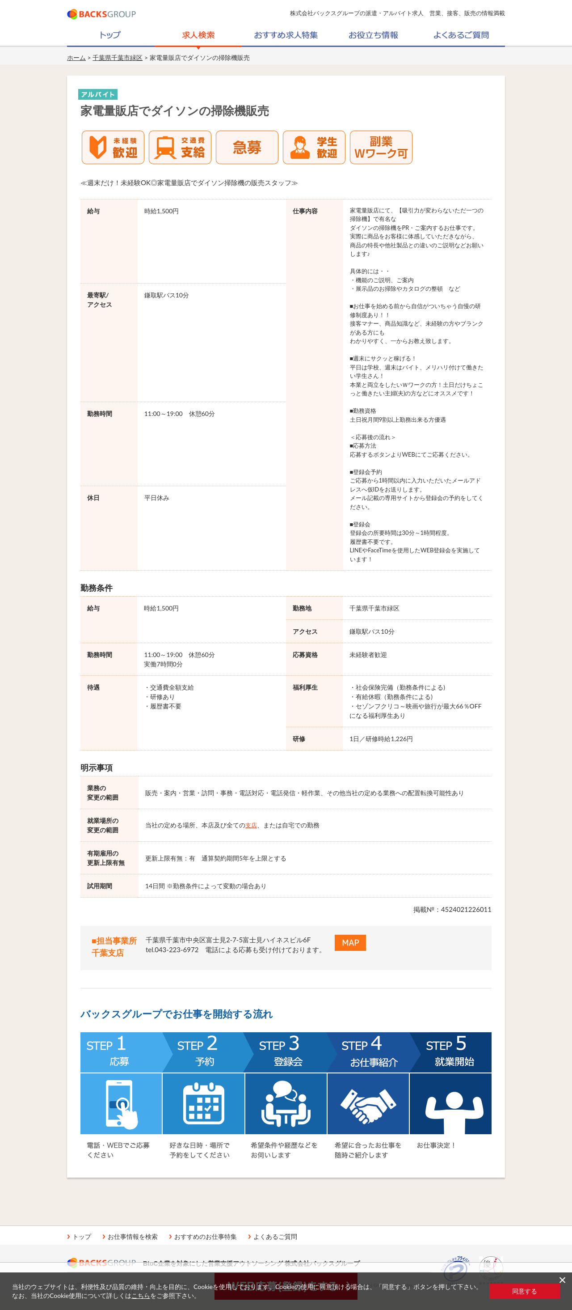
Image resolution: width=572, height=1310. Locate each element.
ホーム (76, 57)
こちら (140, 1295)
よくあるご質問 (275, 1236)
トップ (81, 1236)
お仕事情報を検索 (133, 1236)
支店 (251, 825)
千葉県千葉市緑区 (118, 57)
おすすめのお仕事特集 (205, 1236)
